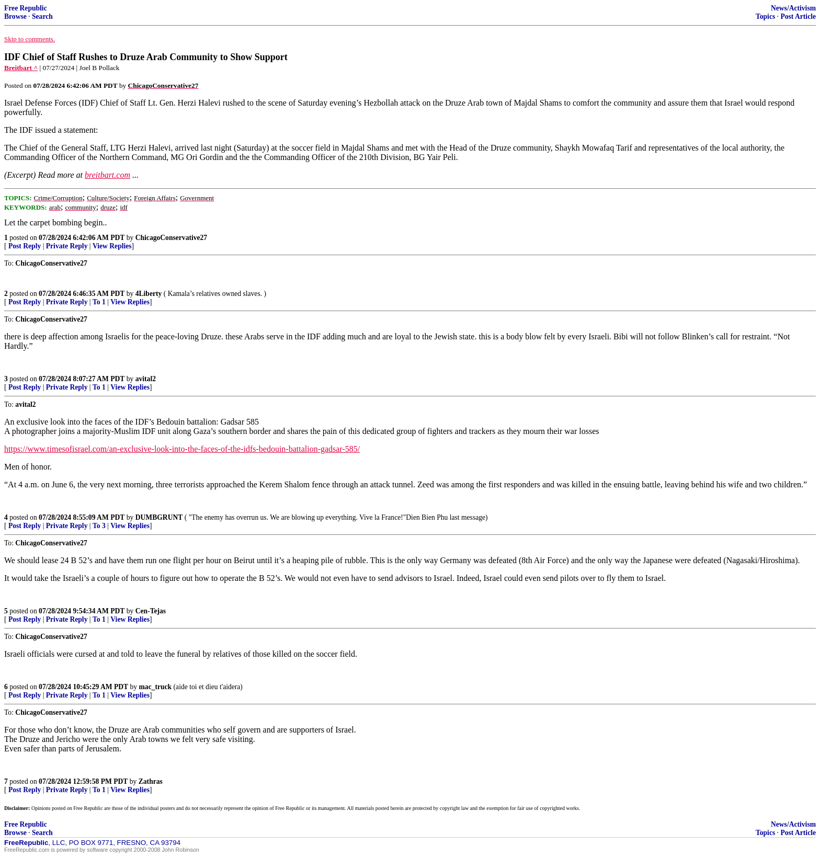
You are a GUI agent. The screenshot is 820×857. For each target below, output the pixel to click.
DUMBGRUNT (159, 517)
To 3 (99, 526)
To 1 (99, 302)
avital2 (145, 379)
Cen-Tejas (150, 611)
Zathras (151, 781)
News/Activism (793, 8)
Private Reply (67, 246)
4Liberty (148, 294)
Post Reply (24, 246)
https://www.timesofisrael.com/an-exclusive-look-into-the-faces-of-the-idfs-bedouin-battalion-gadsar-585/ (182, 448)
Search (42, 16)
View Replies (112, 246)
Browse (15, 16)
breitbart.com (107, 174)
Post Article (798, 16)
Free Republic (25, 8)
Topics (765, 16)
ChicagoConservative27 (171, 238)
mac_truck (155, 687)
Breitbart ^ (21, 68)
